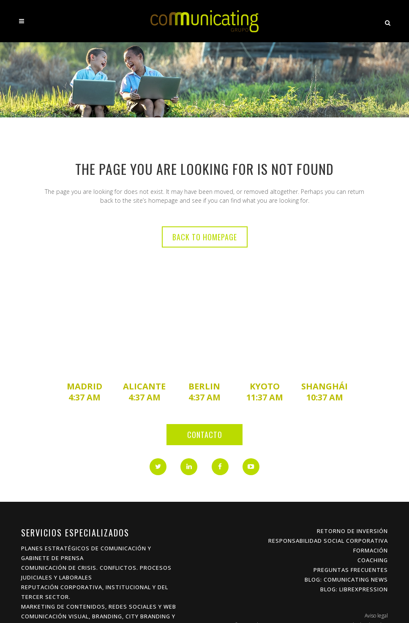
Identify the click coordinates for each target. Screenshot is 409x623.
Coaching (372, 560)
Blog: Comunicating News (346, 579)
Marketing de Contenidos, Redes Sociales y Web (98, 606)
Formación (370, 550)
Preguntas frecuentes (351, 570)
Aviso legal (376, 615)
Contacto (204, 434)
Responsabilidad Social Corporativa (328, 540)
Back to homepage (204, 236)
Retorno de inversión (352, 531)
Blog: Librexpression (354, 589)
